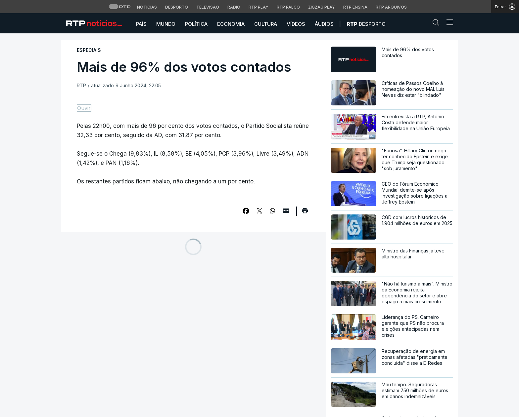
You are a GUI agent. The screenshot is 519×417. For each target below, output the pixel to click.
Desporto (366, 24)
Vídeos (296, 24)
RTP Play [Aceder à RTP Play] (258, 7)
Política (196, 24)
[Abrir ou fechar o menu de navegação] (448, 23)
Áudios (324, 24)
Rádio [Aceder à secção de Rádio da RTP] (233, 7)
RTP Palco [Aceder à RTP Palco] (288, 7)
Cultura (265, 24)
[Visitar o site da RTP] (119, 6)
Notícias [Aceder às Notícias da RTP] (147, 7)
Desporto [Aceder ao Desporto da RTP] (176, 7)
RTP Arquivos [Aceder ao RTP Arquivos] (391, 7)
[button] (438, 23)
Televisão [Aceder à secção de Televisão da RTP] (207, 7)
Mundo (165, 24)
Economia (231, 24)
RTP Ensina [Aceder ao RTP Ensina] (355, 7)
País (141, 24)
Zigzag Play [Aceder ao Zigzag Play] (321, 7)
